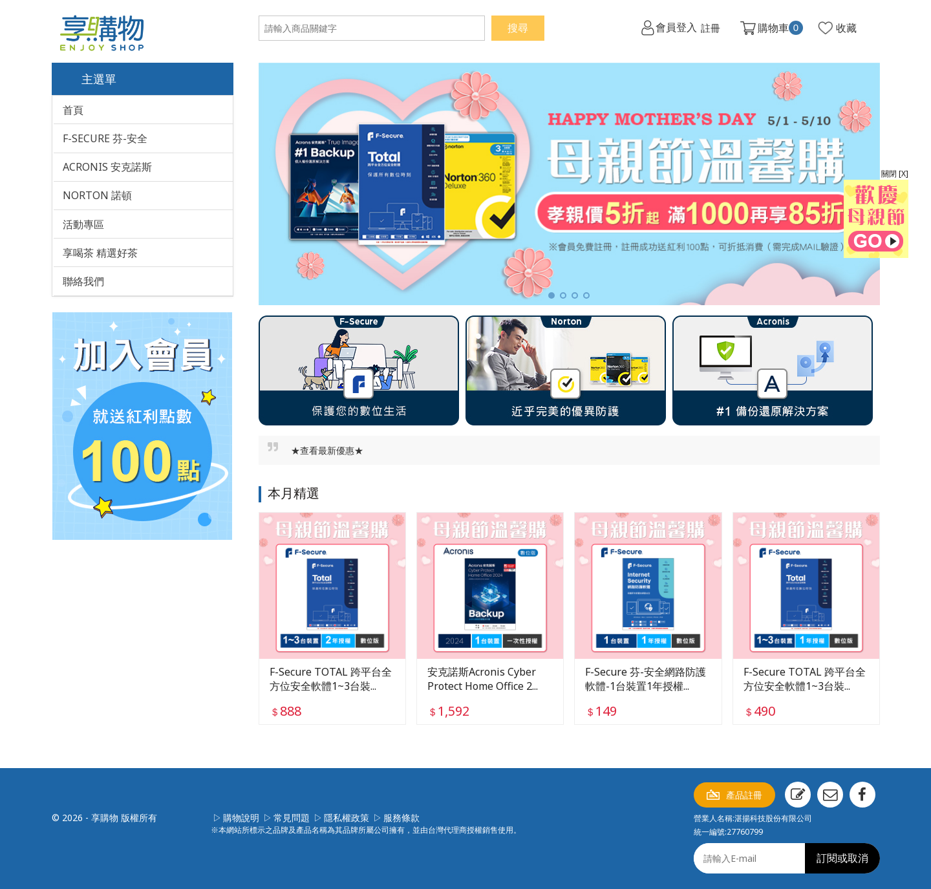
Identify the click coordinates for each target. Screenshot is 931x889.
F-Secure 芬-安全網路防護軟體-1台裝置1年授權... (645, 678)
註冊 (710, 28)
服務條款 (401, 817)
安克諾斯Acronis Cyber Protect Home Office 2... (482, 678)
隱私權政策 (346, 817)
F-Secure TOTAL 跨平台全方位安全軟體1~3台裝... (331, 678)
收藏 (846, 28)
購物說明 (241, 817)
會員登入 (675, 28)
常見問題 (291, 817)
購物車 (780, 28)
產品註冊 (744, 795)
